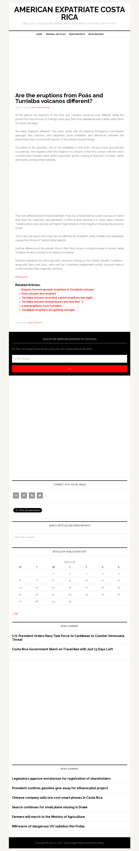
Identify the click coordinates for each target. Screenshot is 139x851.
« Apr (15, 613)
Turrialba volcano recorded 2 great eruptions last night (57, 297)
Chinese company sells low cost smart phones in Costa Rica (57, 798)
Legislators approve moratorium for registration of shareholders (61, 778)
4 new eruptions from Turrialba (41, 305)
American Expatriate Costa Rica (69, 13)
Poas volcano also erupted (39, 293)
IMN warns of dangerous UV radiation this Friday (48, 826)
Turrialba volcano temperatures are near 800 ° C (52, 301)
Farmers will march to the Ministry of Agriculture (48, 817)
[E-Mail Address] (69, 359)
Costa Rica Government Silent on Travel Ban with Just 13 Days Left (62, 649)
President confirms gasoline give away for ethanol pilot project (60, 788)
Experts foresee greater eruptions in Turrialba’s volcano (58, 289)
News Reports (35, 323)
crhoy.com (21, 276)
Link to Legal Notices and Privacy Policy (84, 843)
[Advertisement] (69, 60)
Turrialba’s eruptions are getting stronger (48, 309)
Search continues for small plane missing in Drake (50, 807)
